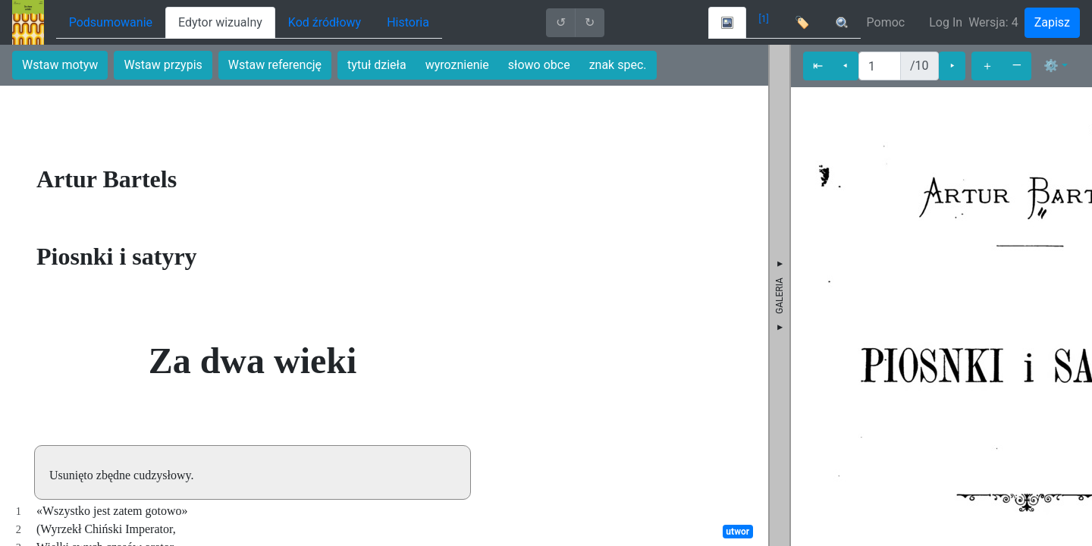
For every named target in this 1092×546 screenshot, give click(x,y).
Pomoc (886, 22)
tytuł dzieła (376, 65)
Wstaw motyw (60, 65)
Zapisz (1052, 22)
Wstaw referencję (275, 65)
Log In (945, 22)
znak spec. (618, 65)
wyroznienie (457, 65)
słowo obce (539, 65)
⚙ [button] (1051, 65)
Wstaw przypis (163, 65)
